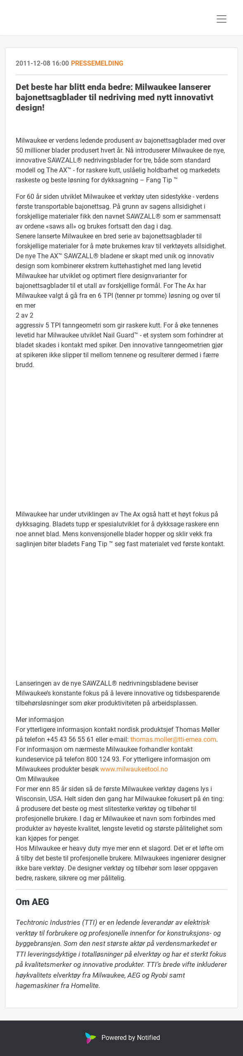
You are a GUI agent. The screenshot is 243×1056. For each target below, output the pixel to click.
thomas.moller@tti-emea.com (173, 739)
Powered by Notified (121, 1037)
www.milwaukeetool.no (134, 768)
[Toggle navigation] (221, 19)
